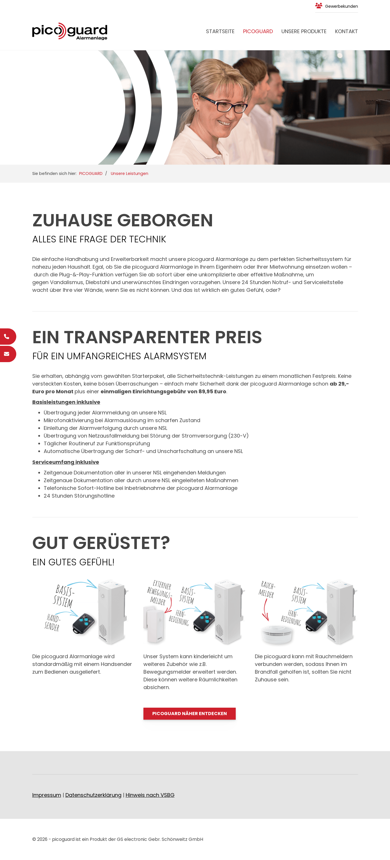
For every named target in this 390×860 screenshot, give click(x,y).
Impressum (46, 795)
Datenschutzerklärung (93, 795)
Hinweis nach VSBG (150, 795)
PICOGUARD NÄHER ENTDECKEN (189, 713)
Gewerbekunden (341, 6)
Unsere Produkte (304, 31)
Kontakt (346, 31)
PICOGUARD (258, 31)
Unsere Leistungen (129, 173)
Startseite (220, 31)
